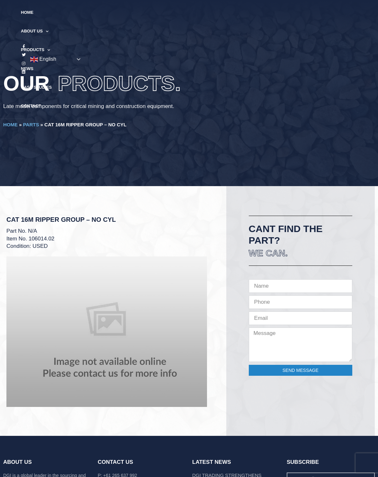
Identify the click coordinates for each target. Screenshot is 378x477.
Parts (31, 124)
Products (150, 12)
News (180, 12)
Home (82, 12)
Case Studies (211, 12)
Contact (247, 12)
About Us (112, 12)
